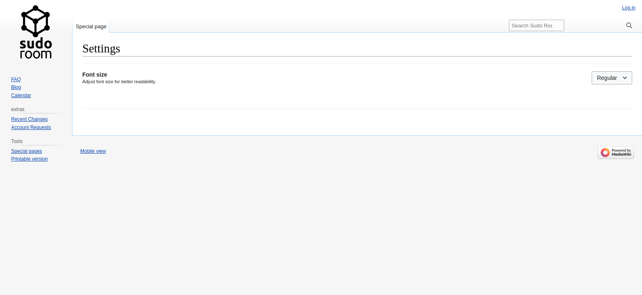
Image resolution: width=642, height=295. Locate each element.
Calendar (21, 95)
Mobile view (93, 151)
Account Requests (31, 127)
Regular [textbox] (607, 78)
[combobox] (612, 77)
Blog (16, 87)
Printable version (29, 159)
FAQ (16, 79)
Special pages (26, 151)
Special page (91, 26)
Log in (628, 8)
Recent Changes (29, 119)
